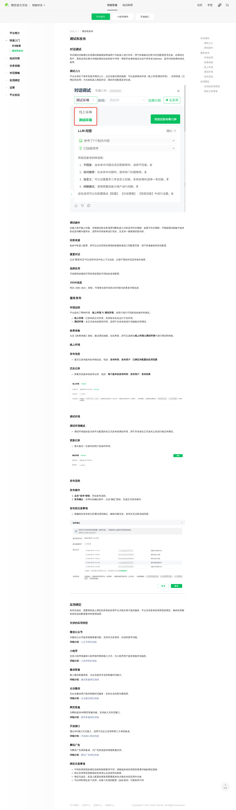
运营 (12, 87)
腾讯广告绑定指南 (90, 755)
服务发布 (204, 53)
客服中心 (109, 805)
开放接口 (144, 16)
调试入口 (208, 43)
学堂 (210, 5)
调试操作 (208, 47)
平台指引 (100, 16)
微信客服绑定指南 (90, 679)
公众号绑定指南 (89, 642)
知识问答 (15, 58)
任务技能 (15, 65)
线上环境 (208, 67)
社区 (199, 5)
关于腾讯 (74, 805)
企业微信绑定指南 (90, 698)
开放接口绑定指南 (90, 736)
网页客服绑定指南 (90, 717)
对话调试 (204, 38)
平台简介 (15, 33)
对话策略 (15, 73)
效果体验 (208, 62)
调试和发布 (17, 51)
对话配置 (16, 46)
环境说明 (208, 57)
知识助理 (127, 5)
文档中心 (86, 805)
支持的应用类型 (212, 86)
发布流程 (208, 76)
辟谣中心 (98, 805)
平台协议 (15, 95)
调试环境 (208, 72)
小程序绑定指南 (89, 661)
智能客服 (112, 5)
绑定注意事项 (211, 91)
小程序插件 (122, 16)
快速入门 (15, 40)
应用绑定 (15, 80)
